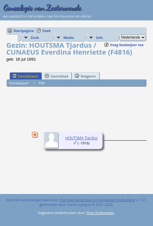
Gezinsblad (56, 75)
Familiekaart (25, 75)
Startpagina (23, 30)
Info (99, 37)
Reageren (85, 75)
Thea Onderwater (100, 212)
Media (68, 37)
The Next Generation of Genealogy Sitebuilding (97, 199)
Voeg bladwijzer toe (127, 44)
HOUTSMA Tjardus (81, 138)
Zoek (46, 30)
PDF (42, 83)
